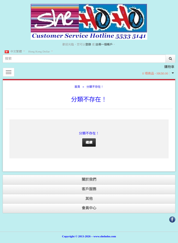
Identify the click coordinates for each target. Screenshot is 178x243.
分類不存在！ (95, 86)
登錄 (88, 44)
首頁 (77, 86)
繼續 (89, 142)
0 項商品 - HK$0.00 (155, 73)
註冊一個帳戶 (104, 44)
